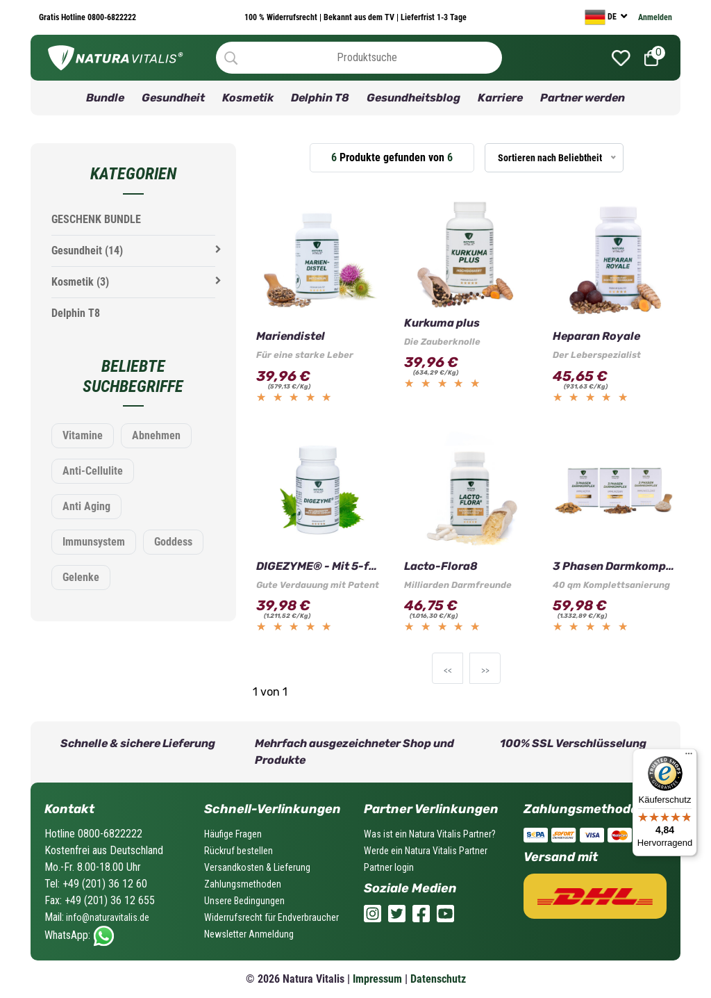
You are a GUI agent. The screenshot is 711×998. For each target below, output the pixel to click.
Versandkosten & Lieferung (257, 867)
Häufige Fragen (233, 834)
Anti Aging (86, 506)
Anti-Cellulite (92, 470)
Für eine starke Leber (304, 355)
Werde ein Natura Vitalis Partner (425, 850)
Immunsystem (93, 541)
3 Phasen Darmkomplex (615, 566)
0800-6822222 (110, 17)
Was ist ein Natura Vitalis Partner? (430, 834)
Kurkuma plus (442, 322)
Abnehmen (156, 435)
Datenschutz (438, 978)
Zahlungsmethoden (242, 884)
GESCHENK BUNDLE (96, 219)
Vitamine (82, 435)
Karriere (500, 97)
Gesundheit (173, 97)
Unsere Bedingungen (244, 900)
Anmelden (655, 17)
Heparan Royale (596, 336)
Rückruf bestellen (238, 850)
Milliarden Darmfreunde (458, 585)
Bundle (105, 97)
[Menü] (688, 757)
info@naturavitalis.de (106, 917)
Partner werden (582, 97)
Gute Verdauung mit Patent (317, 585)
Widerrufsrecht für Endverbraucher (271, 917)
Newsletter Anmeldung (249, 934)
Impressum (377, 978)
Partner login (389, 867)
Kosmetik (248, 97)
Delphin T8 (320, 97)
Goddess (173, 541)
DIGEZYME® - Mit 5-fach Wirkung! (318, 566)
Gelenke (80, 577)
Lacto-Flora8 (441, 566)
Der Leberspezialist (597, 355)
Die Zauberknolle (442, 341)
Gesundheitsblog (413, 97)
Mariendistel (290, 336)
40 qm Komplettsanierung (611, 585)
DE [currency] (602, 17)
